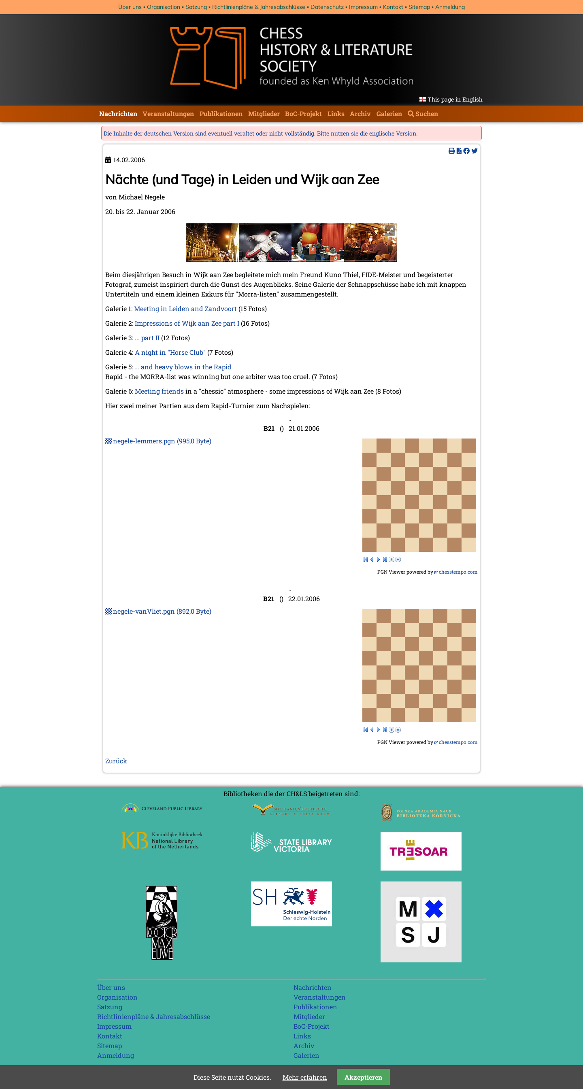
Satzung (196, 7)
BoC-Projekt (303, 113)
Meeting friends (159, 391)
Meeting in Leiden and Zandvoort (185, 308)
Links (336, 113)
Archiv (360, 113)
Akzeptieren (363, 1077)
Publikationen (221, 113)
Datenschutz (327, 7)
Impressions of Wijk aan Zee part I (187, 323)
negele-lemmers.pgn (162, 440)
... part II (147, 337)
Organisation (163, 7)
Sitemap (419, 7)
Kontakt (393, 7)
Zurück (116, 760)
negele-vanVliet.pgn (162, 611)
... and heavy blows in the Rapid (183, 366)
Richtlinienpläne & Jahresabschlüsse (258, 7)
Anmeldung (450, 7)
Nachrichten (118, 113)
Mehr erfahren (305, 1077)
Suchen (426, 113)
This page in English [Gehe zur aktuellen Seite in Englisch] (455, 99)
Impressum (363, 7)
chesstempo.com (458, 571)
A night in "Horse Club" (170, 352)
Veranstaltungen (168, 113)
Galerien (389, 113)
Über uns (130, 7)
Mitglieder (264, 113)
